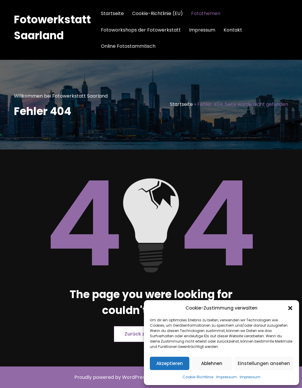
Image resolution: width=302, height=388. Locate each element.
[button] (290, 308)
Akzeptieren (169, 363)
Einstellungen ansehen (264, 363)
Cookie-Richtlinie (198, 376)
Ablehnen (211, 363)
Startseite (112, 13)
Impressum (226, 376)
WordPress (134, 377)
